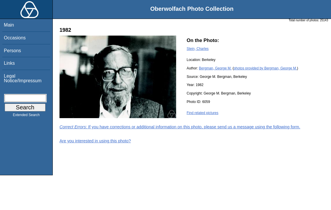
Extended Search (26, 116)
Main (9, 24)
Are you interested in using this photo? (95, 141)
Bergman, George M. (215, 68)
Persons (12, 50)
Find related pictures (202, 113)
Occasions (15, 37)
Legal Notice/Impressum (22, 78)
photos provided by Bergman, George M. (265, 68)
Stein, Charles (198, 49)
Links (9, 63)
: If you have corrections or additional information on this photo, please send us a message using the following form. (179, 127)
